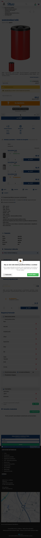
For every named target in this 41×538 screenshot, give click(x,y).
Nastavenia (7, 274)
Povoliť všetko (32, 274)
